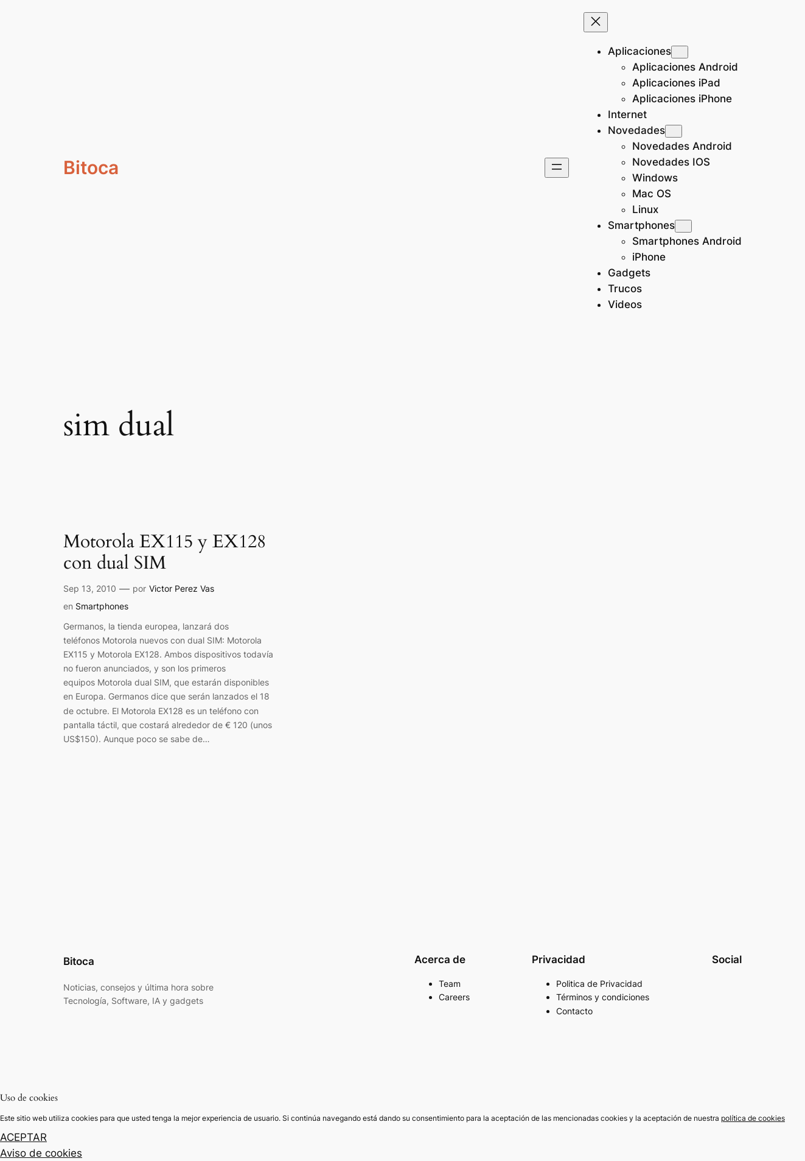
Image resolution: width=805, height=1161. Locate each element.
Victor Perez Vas (181, 588)
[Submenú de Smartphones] (683, 226)
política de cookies (753, 1118)
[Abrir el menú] (557, 168)
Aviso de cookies (41, 1153)
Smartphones (101, 606)
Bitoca (91, 167)
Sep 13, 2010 (89, 588)
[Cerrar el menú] (596, 22)
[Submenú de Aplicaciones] (679, 52)
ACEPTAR (23, 1137)
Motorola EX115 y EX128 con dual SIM (164, 553)
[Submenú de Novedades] (673, 131)
